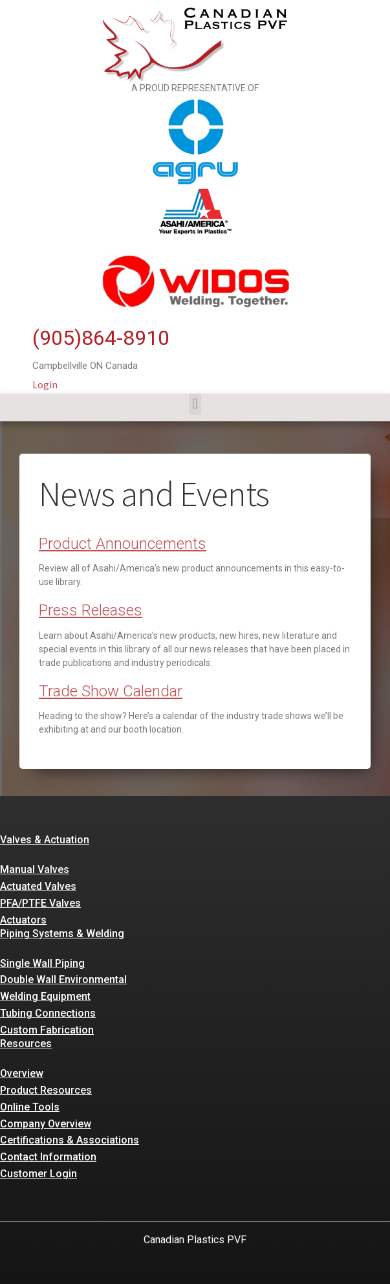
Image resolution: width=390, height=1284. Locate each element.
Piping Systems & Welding (62, 933)
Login (45, 384)
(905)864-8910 (100, 338)
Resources (26, 1043)
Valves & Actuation (44, 840)
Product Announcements (122, 544)
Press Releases (90, 610)
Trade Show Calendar (110, 691)
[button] (195, 404)
